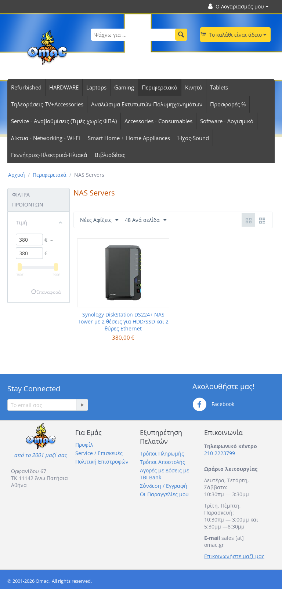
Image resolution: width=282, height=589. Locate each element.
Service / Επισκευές (99, 453)
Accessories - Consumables (158, 121)
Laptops (96, 87)
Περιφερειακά (159, 87)
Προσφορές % (228, 104)
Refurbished (26, 87)
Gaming (124, 87)
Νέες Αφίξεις (99, 220)
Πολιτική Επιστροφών (102, 461)
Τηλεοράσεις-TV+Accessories (47, 104)
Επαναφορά (48, 292)
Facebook (213, 404)
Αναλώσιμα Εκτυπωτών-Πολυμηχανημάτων (146, 104)
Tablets (219, 87)
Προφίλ (84, 444)
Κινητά (193, 87)
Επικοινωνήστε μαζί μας (234, 556)
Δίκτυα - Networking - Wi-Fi (45, 138)
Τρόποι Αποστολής (162, 461)
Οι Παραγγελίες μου (164, 494)
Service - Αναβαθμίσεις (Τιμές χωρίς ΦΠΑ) (64, 121)
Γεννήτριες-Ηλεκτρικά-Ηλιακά (49, 154)
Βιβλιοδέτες (110, 154)
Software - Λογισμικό (226, 121)
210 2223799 (219, 453)
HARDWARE (64, 87)
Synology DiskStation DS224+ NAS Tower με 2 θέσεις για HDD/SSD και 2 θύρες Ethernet (123, 321)
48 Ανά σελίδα (145, 220)
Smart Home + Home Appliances (129, 138)
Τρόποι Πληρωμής (162, 453)
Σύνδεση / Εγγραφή (163, 485)
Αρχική (16, 174)
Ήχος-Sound (193, 138)
